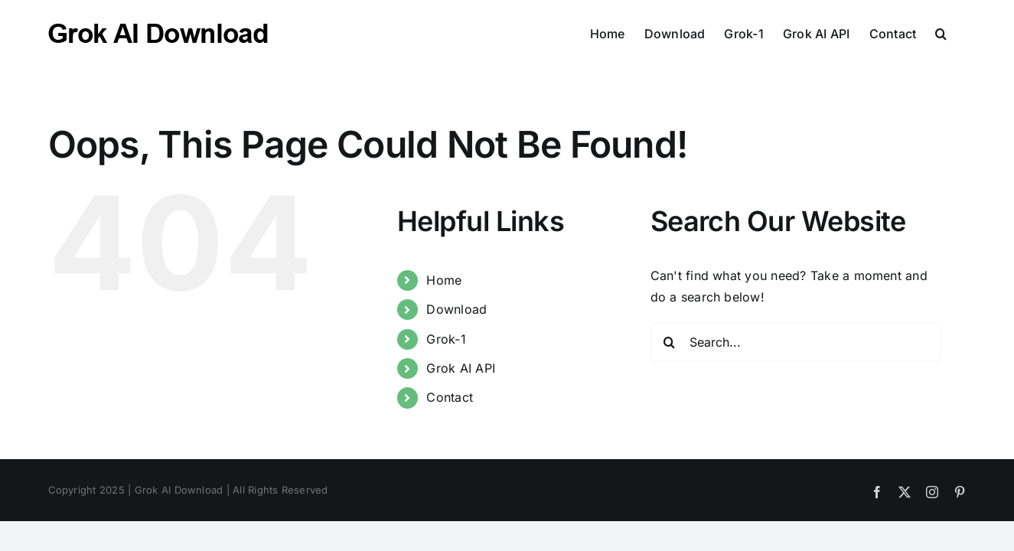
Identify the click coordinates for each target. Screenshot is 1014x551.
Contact (449, 397)
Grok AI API (460, 368)
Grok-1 (445, 339)
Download (456, 309)
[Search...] (795, 342)
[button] (960, 32)
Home (443, 280)
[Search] (669, 342)
